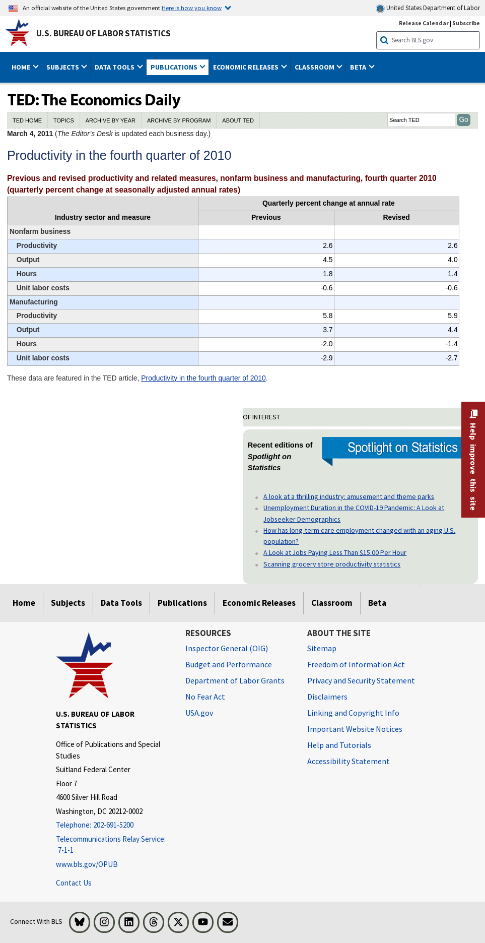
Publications (182, 602)
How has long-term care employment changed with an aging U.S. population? (359, 536)
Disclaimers (327, 696)
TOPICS (63, 120)
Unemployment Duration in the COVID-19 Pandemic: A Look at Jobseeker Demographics (353, 513)
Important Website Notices (354, 729)
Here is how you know (192, 8)
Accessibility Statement (348, 761)
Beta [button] (359, 67)
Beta (377, 602)
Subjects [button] (63, 67)
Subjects (68, 602)
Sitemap (321, 648)
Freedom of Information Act (356, 664)
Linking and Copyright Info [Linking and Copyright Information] (353, 713)
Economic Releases (259, 602)
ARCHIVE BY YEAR (110, 120)
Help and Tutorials (339, 745)
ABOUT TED (238, 120)
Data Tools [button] (115, 67)
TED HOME (27, 120)
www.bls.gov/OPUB (87, 864)
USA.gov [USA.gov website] (199, 713)
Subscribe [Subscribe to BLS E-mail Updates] (466, 23)
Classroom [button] (315, 67)
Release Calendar (424, 23)
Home (24, 602)
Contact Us (74, 883)
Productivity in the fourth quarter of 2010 (203, 378)
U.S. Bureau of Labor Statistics (103, 33)
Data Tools (121, 602)
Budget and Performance (228, 664)
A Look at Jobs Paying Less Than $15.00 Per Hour (334, 552)
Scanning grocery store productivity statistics (331, 564)
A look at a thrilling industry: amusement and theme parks (348, 496)
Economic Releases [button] (246, 67)
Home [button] (22, 67)
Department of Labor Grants (235, 680)
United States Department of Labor (428, 8)
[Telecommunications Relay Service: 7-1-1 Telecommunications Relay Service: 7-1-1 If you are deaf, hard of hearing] (113, 845)
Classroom (332, 602)
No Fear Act (205, 696)
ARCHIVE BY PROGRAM (179, 120)
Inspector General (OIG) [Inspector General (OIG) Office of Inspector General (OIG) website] (226, 648)
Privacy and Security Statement (361, 680)
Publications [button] (175, 67)
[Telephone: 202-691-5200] (113, 825)
